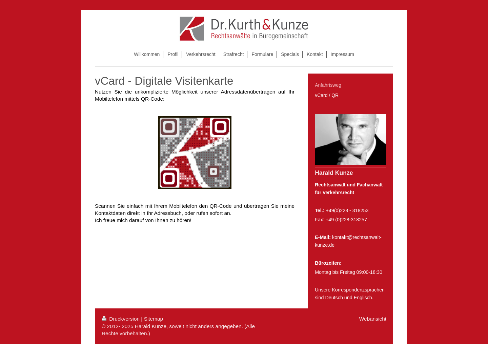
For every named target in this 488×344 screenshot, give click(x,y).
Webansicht (372, 319)
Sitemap (153, 319)
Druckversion (121, 319)
